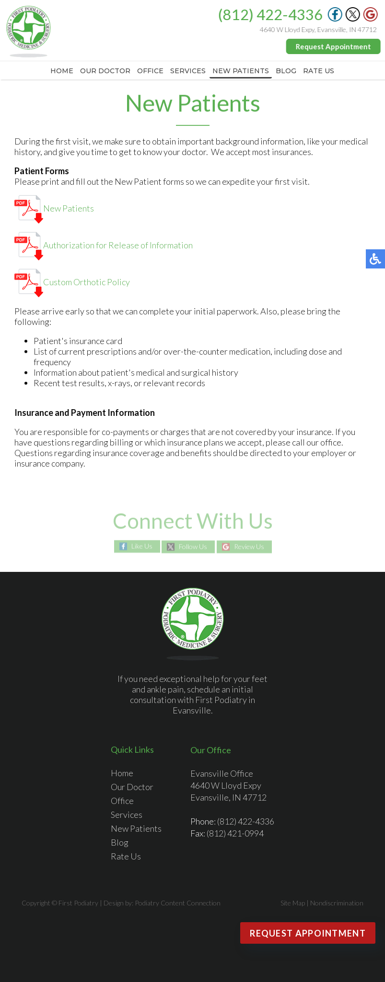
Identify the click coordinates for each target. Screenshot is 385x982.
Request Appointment (333, 46)
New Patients (240, 71)
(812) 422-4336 (270, 14)
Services (188, 71)
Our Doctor (105, 71)
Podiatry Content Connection (178, 903)
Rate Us (318, 71)
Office (150, 71)
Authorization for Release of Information (103, 245)
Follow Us (193, 547)
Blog (286, 71)
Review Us (249, 547)
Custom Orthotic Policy (72, 282)
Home (61, 71)
